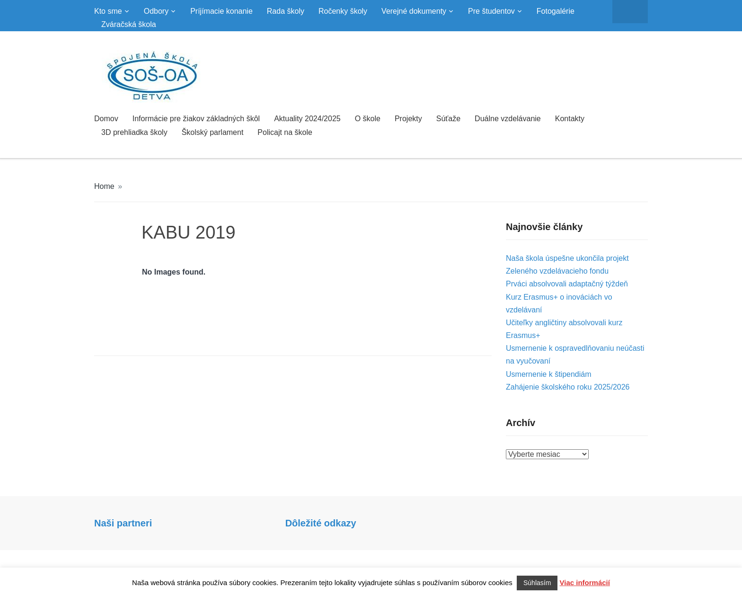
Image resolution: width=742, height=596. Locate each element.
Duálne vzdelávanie (508, 119)
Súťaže (448, 119)
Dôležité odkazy (320, 523)
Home (104, 186)
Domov (106, 119)
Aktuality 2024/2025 (307, 119)
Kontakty (569, 119)
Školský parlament (213, 132)
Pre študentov (491, 11)
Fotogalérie (555, 11)
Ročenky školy (342, 11)
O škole (367, 119)
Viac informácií (585, 582)
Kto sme (108, 11)
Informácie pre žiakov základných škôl (196, 119)
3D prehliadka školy (134, 132)
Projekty (408, 119)
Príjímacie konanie (221, 11)
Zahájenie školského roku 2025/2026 (568, 387)
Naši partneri (123, 523)
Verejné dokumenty (413, 11)
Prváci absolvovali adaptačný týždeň (567, 284)
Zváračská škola (128, 24)
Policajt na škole (284, 132)
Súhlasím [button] (537, 583)
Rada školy (285, 11)
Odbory (156, 11)
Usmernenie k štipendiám (549, 374)
